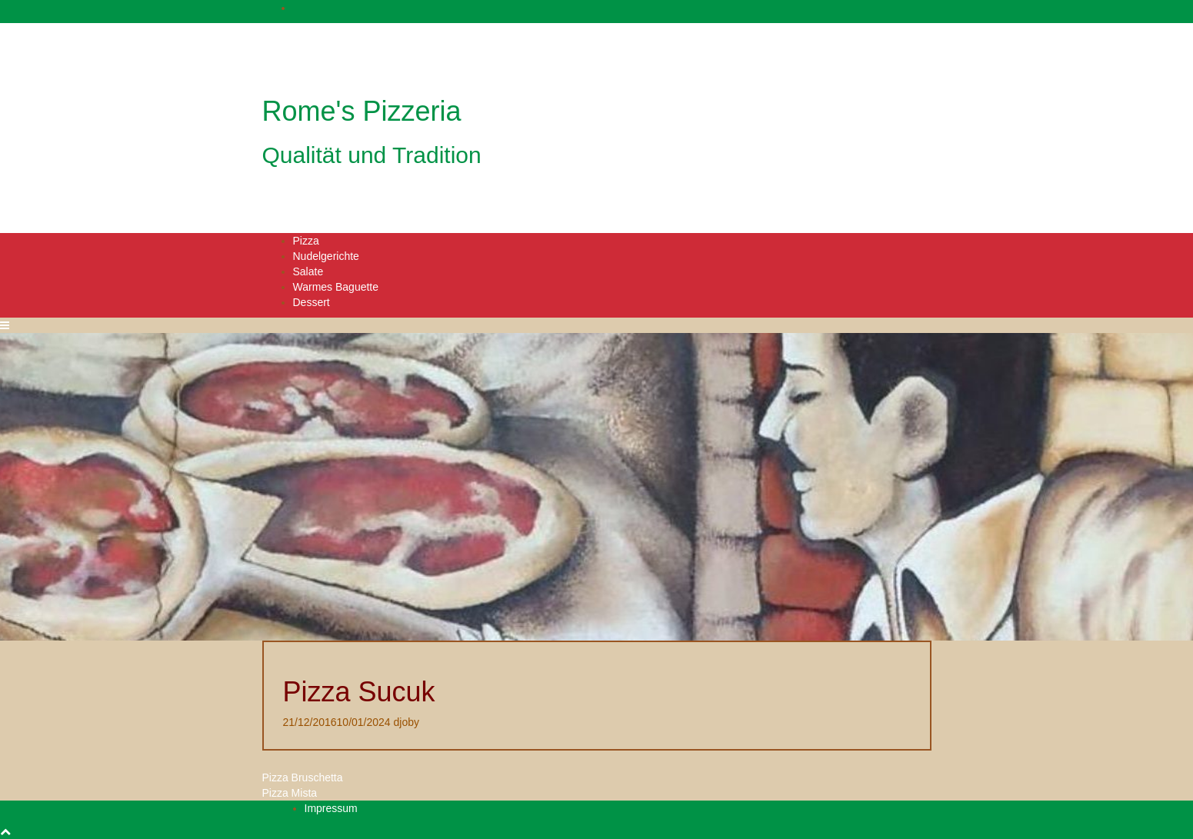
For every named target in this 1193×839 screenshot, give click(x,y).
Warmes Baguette (336, 287)
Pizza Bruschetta (302, 777)
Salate (308, 271)
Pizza (306, 241)
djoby (406, 722)
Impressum (331, 808)
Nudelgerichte (326, 256)
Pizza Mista (290, 793)
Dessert (311, 302)
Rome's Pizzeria (362, 111)
